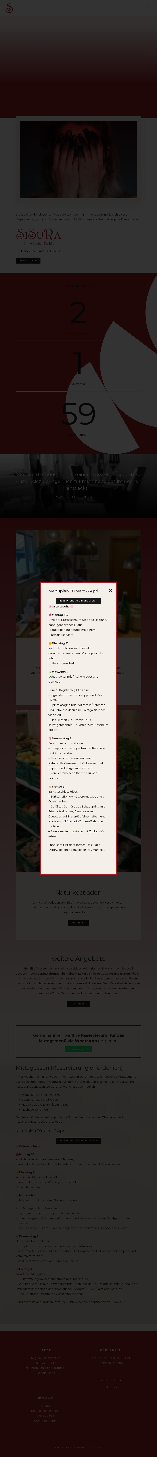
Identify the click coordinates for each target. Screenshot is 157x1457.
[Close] (110, 590)
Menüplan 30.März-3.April (73, 591)
